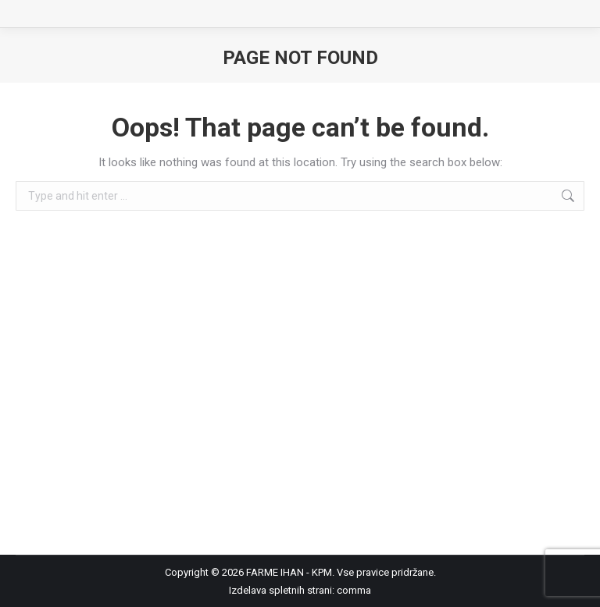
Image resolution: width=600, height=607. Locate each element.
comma (354, 590)
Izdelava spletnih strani (280, 590)
